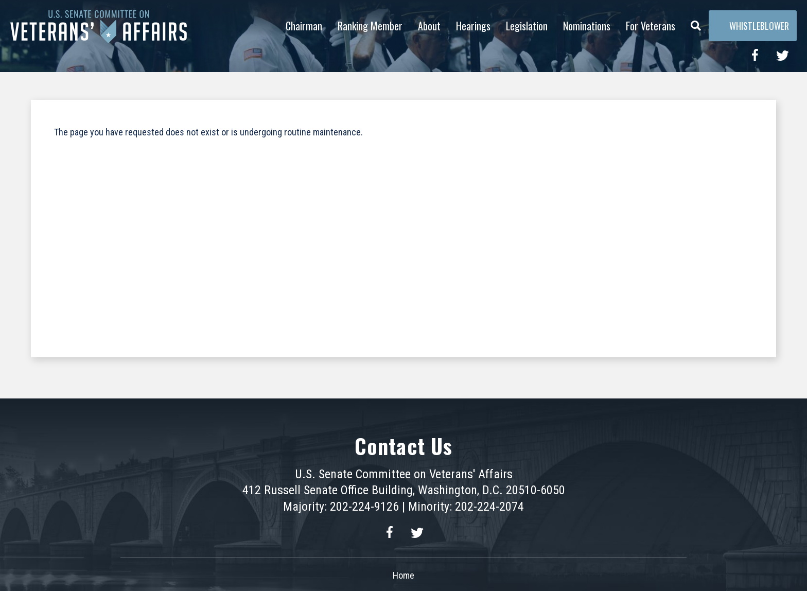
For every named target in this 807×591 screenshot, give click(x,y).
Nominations (586, 25)
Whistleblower (752, 25)
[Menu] (696, 23)
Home (403, 575)
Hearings (473, 25)
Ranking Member (370, 25)
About (429, 25)
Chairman (304, 25)
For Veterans (650, 25)
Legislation (527, 25)
